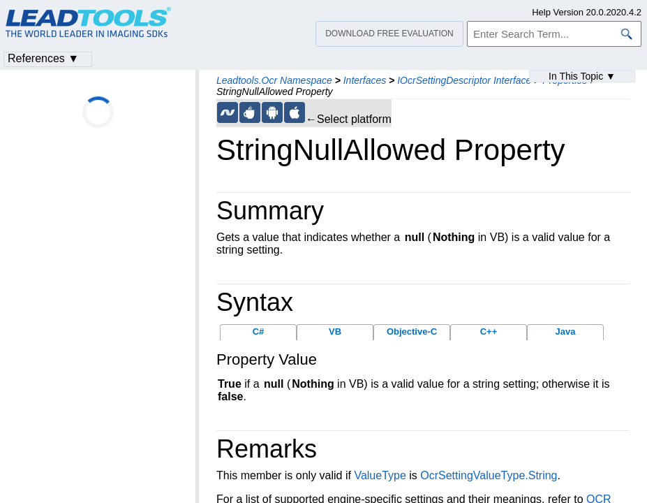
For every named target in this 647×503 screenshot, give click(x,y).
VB (335, 331)
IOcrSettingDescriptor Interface (464, 80)
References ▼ (43, 58)
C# (259, 331)
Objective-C (412, 331)
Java (566, 331)
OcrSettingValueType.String (488, 475)
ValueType (380, 475)
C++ (489, 331)
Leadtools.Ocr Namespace (274, 80)
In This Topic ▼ (582, 76)
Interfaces (364, 80)
